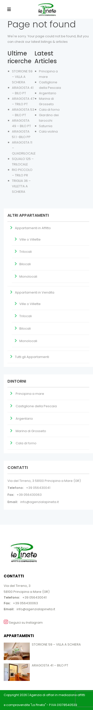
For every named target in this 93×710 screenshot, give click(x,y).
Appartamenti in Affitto (33, 228)
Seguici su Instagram (23, 622)
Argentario (47, 93)
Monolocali (28, 276)
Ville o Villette (30, 239)
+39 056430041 (38, 487)
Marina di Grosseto (31, 431)
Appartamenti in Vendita (34, 292)
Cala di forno (49, 109)
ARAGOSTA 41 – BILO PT (50, 665)
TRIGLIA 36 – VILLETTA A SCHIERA (21, 186)
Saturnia (45, 126)
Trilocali (25, 251)
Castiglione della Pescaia (36, 406)
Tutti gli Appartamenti (32, 357)
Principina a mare (30, 393)
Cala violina (48, 131)
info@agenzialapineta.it (39, 502)
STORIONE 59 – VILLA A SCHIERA (22, 77)
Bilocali (25, 264)
